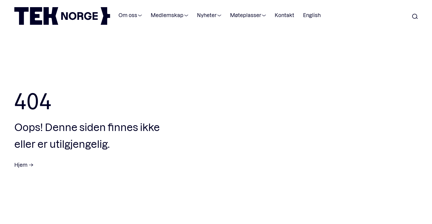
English (312, 15)
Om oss (127, 15)
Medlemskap (167, 15)
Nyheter (207, 15)
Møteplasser (245, 15)
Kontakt (284, 15)
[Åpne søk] (415, 17)
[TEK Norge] (62, 23)
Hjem (21, 165)
